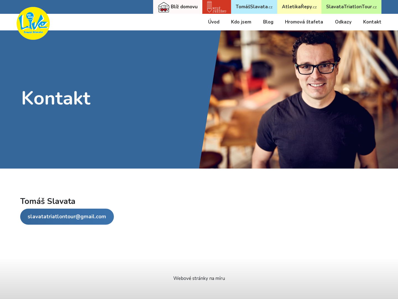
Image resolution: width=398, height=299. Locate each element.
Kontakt (372, 22)
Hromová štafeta (304, 22)
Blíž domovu (178, 7)
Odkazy (343, 22)
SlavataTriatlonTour (351, 7)
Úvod (213, 22)
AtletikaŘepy (299, 7)
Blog (268, 22)
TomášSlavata (254, 7)
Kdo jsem (241, 22)
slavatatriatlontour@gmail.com (67, 216)
